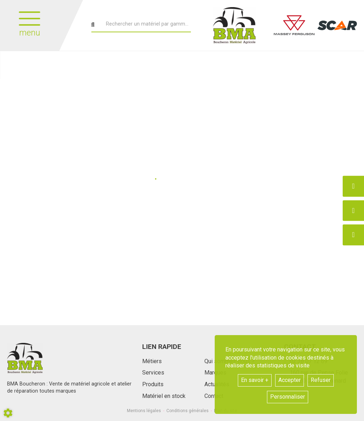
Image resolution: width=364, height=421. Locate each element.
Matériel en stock (164, 396)
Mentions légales (144, 410)
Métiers (152, 361)
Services (153, 372)
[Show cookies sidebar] (8, 413)
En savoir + (254, 380)
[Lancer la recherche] (93, 25)
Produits (153, 384)
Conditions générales (187, 410)
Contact (213, 396)
